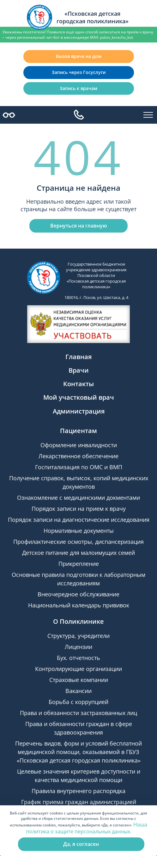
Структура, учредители (78, 635)
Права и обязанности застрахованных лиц (78, 713)
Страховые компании (78, 680)
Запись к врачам (78, 88)
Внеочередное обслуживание (78, 594)
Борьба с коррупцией (78, 702)
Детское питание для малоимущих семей (78, 552)
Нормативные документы (79, 530)
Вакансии (78, 691)
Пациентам (78, 430)
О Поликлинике (78, 621)
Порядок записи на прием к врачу (79, 508)
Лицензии (78, 646)
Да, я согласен (81, 844)
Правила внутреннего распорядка (78, 791)
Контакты (78, 384)
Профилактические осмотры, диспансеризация (78, 541)
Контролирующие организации (78, 669)
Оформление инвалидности (78, 445)
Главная (78, 356)
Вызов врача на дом (78, 56)
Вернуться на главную (78, 225)
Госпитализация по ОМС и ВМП (78, 467)
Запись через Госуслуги (79, 72)
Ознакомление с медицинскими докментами (78, 497)
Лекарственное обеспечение (78, 456)
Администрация (79, 411)
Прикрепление (78, 563)
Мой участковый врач (78, 397)
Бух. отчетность (78, 658)
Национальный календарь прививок (78, 605)
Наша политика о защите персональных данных (86, 828)
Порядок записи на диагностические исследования (78, 519)
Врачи (79, 370)
